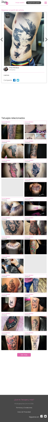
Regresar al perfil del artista (12, 10)
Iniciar (19, 2)
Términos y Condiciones (24, 407)
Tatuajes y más (5, 3)
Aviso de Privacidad (24, 412)
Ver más (24, 355)
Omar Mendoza (24, 70)
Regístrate (34, 3)
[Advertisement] (24, 97)
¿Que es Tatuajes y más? (24, 400)
